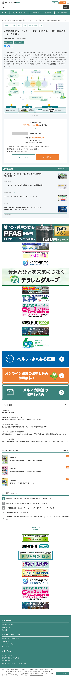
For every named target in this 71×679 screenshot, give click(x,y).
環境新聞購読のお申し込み (10, 658)
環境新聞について (7, 624)
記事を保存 (9, 42)
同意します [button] (62, 673)
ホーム (4, 20)
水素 (25, 25)
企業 (41, 25)
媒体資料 (5, 630)
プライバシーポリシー (9, 644)
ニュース (11, 20)
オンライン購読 (7, 655)
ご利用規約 (5, 641)
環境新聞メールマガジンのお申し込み (14, 663)
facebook (8, 46)
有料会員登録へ (47, 157)
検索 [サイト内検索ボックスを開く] (65, 7)
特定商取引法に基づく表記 (10, 638)
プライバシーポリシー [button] (36, 675)
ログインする (23, 157)
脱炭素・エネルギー (10, 25)
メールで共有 (19, 42)
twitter (5, 46)
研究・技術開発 (33, 25)
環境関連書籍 (6, 660)
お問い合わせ (6, 627)
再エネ (19, 25)
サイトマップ (6, 646)
